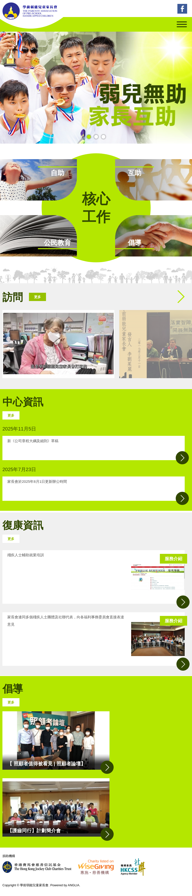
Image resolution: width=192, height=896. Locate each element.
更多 (37, 297)
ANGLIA (73, 885)
